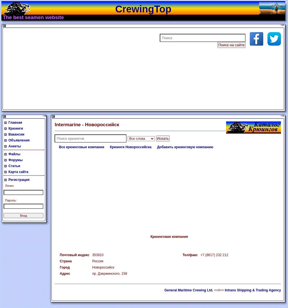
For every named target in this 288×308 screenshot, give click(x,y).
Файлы (14, 154)
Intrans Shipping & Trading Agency (253, 290)
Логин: (9, 185)
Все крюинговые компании (81, 147)
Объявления (19, 140)
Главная (15, 123)
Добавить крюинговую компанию (185, 147)
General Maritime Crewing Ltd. (189, 290)
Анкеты (14, 146)
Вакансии (16, 134)
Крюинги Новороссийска (131, 147)
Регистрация (19, 180)
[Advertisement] (71, 68)
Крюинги (15, 128)
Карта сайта (18, 172)
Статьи (14, 166)
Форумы (15, 160)
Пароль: (11, 200)
